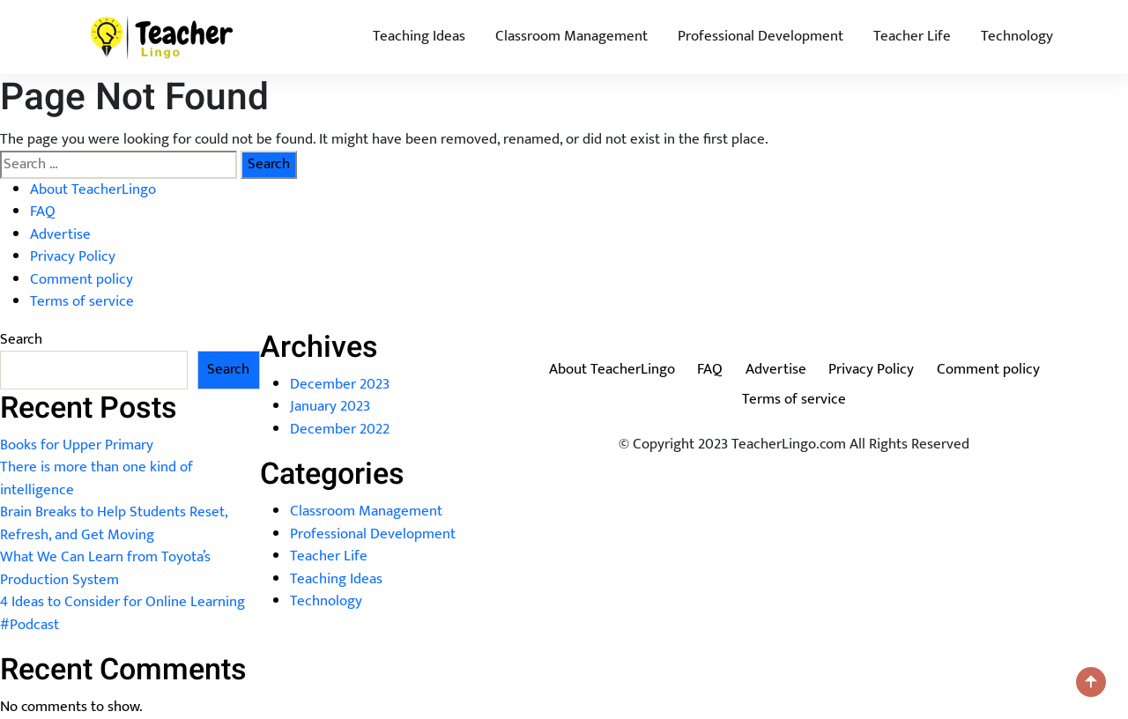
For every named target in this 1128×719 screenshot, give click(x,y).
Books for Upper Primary (76, 445)
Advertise (60, 234)
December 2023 (340, 384)
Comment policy (81, 279)
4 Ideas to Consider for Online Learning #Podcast (122, 613)
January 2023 (330, 406)
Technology (1017, 36)
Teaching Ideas (419, 36)
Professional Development (760, 36)
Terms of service (82, 301)
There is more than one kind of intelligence (96, 478)
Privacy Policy (72, 256)
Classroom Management (571, 36)
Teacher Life (912, 36)
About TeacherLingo (93, 189)
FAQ (43, 211)
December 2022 (340, 429)
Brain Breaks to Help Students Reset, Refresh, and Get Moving (113, 523)
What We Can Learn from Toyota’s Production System (105, 568)
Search (21, 340)
